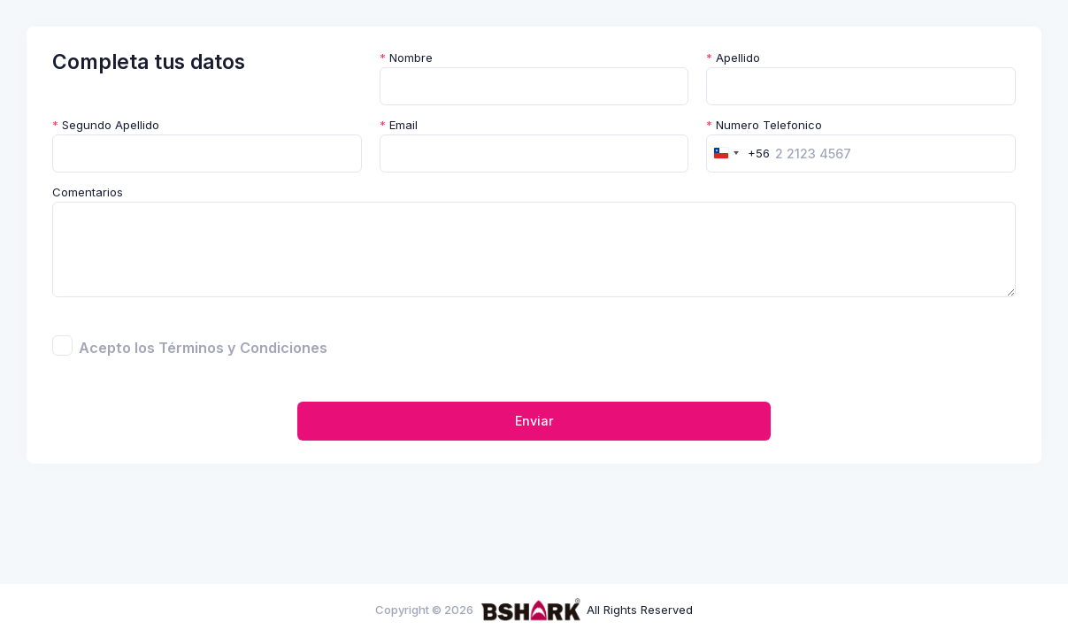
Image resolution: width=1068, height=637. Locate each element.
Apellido (733, 57)
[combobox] (738, 154)
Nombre (406, 57)
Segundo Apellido (105, 125)
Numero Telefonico (764, 125)
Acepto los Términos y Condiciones (203, 348)
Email (399, 125)
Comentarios (87, 192)
